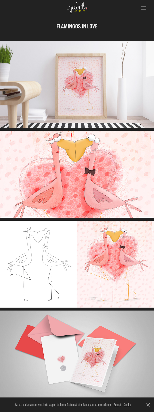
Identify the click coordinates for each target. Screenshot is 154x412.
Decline (127, 405)
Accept (117, 405)
